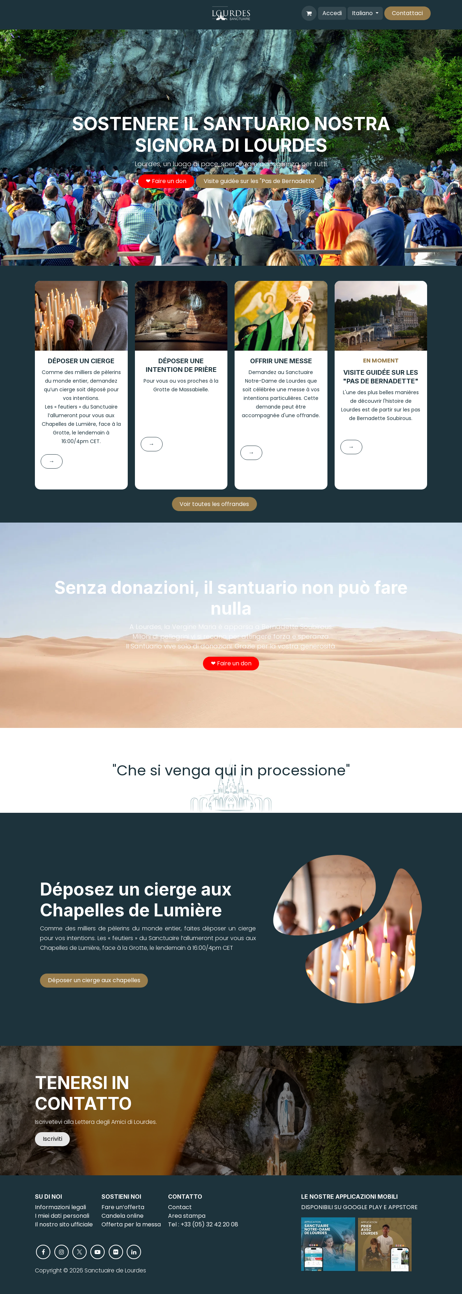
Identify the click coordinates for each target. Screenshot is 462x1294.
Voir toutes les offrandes (214, 504)
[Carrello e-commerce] (309, 13)
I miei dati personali (62, 1216)
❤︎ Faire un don (166, 181)
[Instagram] (61, 1252)
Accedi (332, 13)
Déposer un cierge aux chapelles (94, 980)
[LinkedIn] (134, 1252)
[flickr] (116, 1252)
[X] (79, 1252)
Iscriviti (52, 1139)
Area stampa (186, 1216)
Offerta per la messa (131, 1224)
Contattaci (407, 13)
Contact (180, 1207)
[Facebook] (43, 1252)
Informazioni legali (60, 1207)
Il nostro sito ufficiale (64, 1224)
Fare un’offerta (122, 1207)
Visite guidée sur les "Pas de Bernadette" (260, 181)
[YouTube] (97, 1252)
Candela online (122, 1216)
